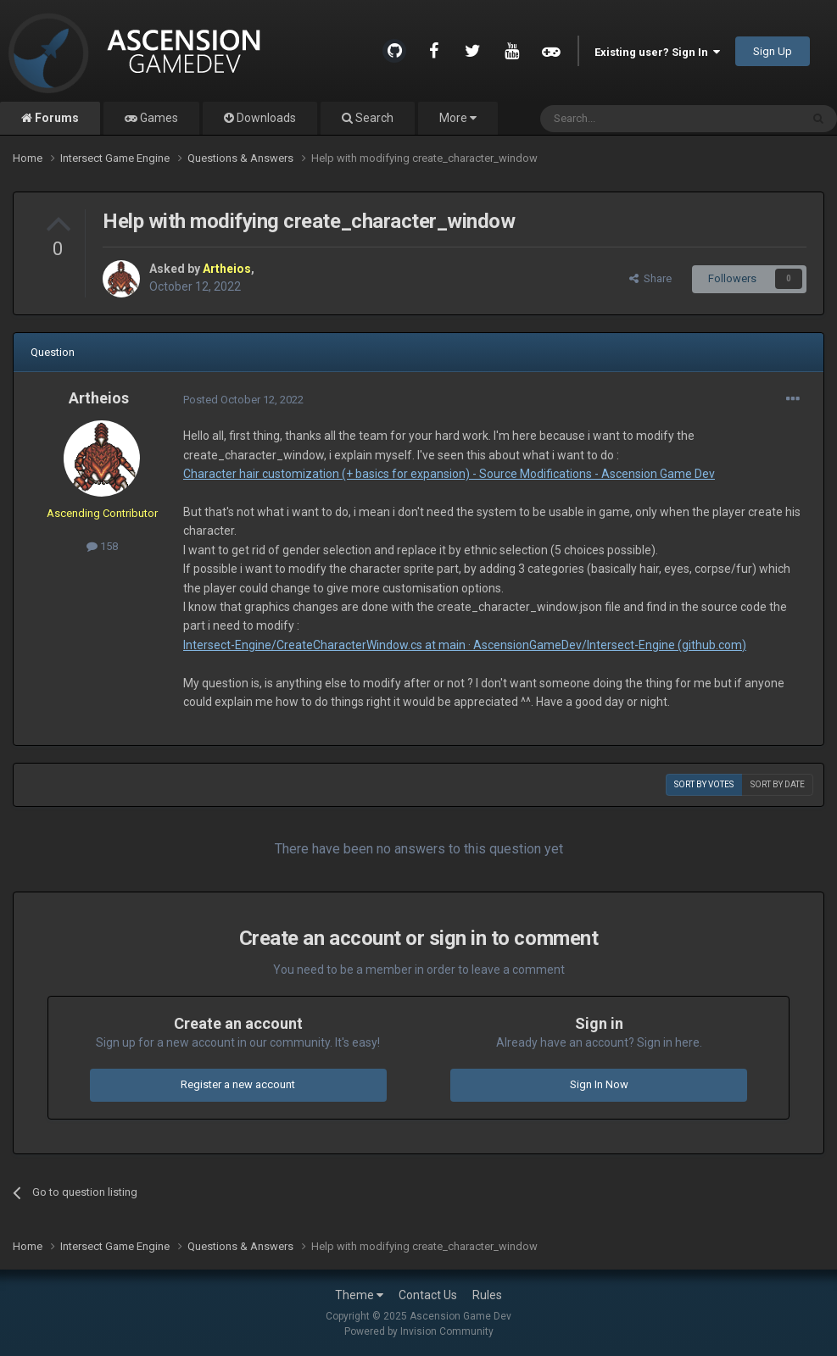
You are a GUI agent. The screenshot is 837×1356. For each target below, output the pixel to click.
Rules (487, 1295)
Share (650, 278)
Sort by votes (704, 784)
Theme (359, 1295)
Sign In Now (599, 1084)
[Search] (629, 118)
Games (157, 118)
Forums (55, 118)
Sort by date (778, 784)
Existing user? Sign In (657, 52)
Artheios (99, 398)
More (458, 118)
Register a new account (238, 1084)
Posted (243, 399)
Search (373, 118)
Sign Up (772, 51)
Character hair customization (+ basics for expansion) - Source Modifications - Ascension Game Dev (449, 474)
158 (102, 546)
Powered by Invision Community (419, 1331)
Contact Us (428, 1295)
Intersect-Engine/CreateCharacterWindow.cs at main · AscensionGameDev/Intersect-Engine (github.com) (464, 645)
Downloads (265, 118)
